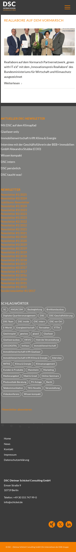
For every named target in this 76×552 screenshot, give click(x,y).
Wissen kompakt (11, 155)
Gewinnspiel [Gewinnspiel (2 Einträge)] (9, 333)
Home (7, 438)
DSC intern (8, 162)
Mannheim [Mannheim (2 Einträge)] (33, 369)
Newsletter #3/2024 (14, 198)
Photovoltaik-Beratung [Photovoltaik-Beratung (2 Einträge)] (14, 382)
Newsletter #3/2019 (14, 244)
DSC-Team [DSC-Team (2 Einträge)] (8, 321)
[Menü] (65, 7)
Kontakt (8, 449)
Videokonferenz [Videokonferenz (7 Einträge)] (11, 394)
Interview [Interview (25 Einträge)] (57, 357)
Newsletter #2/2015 (14, 283)
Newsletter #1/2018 (14, 260)
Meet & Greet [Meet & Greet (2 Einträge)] (30, 375)
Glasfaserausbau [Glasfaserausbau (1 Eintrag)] (11, 339)
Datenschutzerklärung (16, 459)
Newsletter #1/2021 (14, 233)
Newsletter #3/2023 (14, 210)
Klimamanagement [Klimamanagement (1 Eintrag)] (45, 363)
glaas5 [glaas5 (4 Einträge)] (36, 333)
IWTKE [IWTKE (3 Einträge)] (6, 363)
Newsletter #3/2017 (14, 264)
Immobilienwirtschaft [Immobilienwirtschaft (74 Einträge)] (45, 345)
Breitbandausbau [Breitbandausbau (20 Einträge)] (55, 309)
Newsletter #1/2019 (14, 252)
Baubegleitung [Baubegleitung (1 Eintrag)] (34, 309)
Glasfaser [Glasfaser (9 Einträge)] (48, 333)
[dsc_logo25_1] (29, 6)
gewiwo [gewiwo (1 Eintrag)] (24, 333)
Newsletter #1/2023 (14, 217)
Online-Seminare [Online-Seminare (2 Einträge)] (50, 375)
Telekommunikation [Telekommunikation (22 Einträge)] (13, 387)
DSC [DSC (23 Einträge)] (42, 315)
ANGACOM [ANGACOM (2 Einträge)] (17, 309)
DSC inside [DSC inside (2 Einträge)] (23, 321)
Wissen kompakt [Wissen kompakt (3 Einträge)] (32, 394)
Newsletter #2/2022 (14, 221)
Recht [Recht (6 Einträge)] (49, 382)
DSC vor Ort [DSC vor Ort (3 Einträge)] (56, 321)
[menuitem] (65, 7)
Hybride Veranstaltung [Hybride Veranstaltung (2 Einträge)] (47, 339)
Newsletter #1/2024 (14, 206)
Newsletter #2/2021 (14, 229)
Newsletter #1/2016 (14, 279)
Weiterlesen (13, 83)
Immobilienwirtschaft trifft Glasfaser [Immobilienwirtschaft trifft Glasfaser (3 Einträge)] (22, 351)
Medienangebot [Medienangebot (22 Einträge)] (11, 375)
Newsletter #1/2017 (14, 271)
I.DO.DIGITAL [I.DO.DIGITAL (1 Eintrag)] (10, 345)
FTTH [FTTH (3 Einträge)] (57, 327)
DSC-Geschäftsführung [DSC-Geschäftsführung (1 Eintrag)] (61, 315)
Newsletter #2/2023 (14, 214)
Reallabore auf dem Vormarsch (34, 20)
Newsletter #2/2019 (14, 248)
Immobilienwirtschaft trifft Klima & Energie (28, 138)
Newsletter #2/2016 (14, 275)
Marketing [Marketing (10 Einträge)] (48, 369)
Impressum (10, 454)
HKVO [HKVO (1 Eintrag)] (27, 339)
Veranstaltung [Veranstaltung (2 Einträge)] (52, 387)
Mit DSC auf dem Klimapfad (18, 125)
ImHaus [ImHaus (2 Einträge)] (25, 345)
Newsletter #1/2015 (14, 287)
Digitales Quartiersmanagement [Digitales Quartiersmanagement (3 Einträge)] (19, 315)
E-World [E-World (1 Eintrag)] (7, 327)
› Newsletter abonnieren (16, 409)
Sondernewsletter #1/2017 (18, 291)
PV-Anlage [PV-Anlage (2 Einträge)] (36, 382)
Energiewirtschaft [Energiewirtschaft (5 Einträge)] (25, 327)
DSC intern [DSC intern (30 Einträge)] (39, 321)
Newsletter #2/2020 (14, 237)
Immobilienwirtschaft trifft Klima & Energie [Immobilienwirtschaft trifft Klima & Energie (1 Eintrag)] (25, 357)
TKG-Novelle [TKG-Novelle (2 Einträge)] (34, 387)
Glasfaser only (10, 131)
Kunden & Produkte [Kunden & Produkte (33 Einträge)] (13, 369)
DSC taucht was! (11, 174)
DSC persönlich (11, 168)
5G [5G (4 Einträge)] (4, 309)
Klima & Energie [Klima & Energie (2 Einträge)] (23, 363)
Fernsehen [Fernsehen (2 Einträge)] (44, 327)
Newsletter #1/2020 (14, 241)
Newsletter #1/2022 (14, 225)
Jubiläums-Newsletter (15, 202)
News (7, 443)
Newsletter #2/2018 (14, 256)
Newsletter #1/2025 (14, 194)
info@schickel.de (13, 502)
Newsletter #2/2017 (14, 267)
